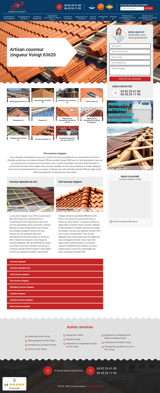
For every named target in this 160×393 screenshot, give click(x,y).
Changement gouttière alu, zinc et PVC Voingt (119, 348)
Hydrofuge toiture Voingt (39, 336)
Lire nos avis (14, 388)
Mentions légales (94, 386)
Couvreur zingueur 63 (37, 18)
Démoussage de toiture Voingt (41, 340)
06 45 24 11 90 (72, 8)
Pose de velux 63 (93, 18)
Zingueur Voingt (73, 339)
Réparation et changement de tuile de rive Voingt (81, 345)
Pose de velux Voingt (37, 349)
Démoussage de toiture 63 (81, 18)
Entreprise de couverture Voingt (42, 345)
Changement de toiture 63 (24, 18)
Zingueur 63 (113, 18)
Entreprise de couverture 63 (9, 18)
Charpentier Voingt (74, 335)
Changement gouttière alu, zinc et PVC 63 (52, 18)
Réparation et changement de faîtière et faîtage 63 (147, 18)
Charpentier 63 (103, 18)
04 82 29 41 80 (72, 5)
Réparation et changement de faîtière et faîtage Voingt (117, 336)
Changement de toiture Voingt (117, 342)
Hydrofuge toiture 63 (68, 18)
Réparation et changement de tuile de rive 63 (127, 18)
